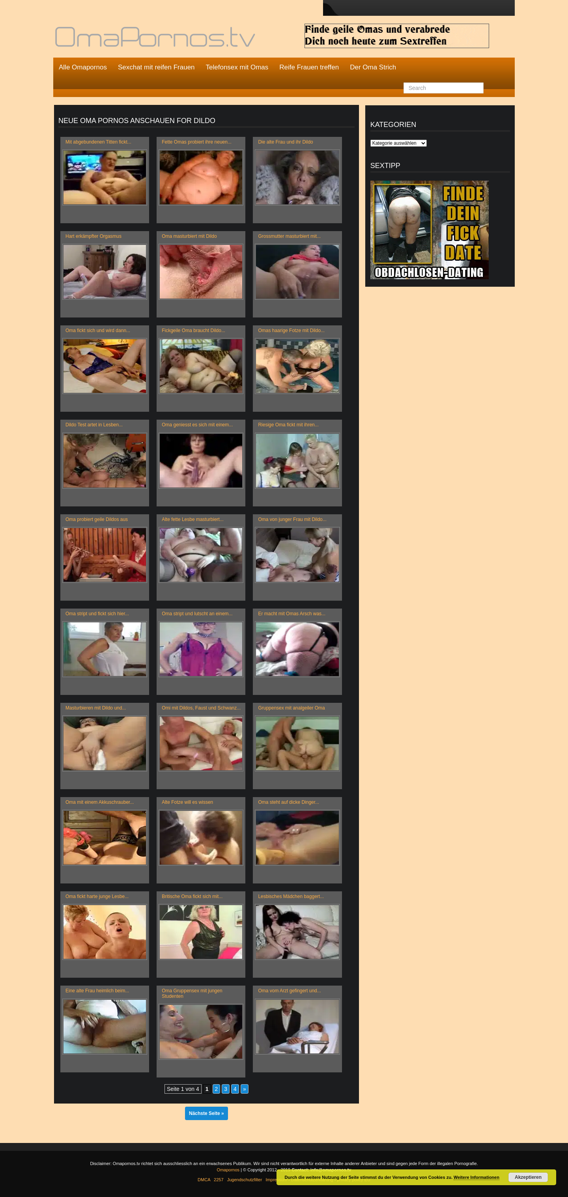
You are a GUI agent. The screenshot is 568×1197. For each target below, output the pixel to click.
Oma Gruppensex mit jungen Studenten (192, 993)
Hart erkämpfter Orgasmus (93, 236)
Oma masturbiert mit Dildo (189, 236)
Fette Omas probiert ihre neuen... (197, 142)
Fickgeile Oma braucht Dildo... (193, 330)
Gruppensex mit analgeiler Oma (291, 708)
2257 (218, 1179)
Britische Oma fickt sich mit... (192, 896)
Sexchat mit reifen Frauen (156, 67)
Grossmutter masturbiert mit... (289, 236)
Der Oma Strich (373, 67)
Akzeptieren (528, 1177)
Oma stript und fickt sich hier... (97, 613)
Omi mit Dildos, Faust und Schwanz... (201, 708)
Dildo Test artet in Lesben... (94, 425)
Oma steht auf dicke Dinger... (288, 802)
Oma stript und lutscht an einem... (197, 613)
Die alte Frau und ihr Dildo (285, 142)
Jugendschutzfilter (244, 1179)
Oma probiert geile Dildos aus (96, 519)
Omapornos (228, 1169)
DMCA (204, 1179)
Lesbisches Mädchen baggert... (291, 896)
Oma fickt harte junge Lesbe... (97, 896)
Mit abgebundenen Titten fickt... (98, 142)
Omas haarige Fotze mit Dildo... (291, 330)
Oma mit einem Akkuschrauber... (99, 802)
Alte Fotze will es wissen (187, 802)
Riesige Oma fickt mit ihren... (288, 425)
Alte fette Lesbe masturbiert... (193, 519)
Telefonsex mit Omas (237, 67)
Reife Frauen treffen (309, 67)
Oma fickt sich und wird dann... (97, 330)
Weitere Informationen (476, 1177)
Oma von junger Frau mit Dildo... (292, 519)
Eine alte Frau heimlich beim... (97, 990)
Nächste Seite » (206, 1113)
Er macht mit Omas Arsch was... (291, 613)
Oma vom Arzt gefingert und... (289, 990)
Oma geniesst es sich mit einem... (197, 425)
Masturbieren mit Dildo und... (95, 708)
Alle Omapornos (83, 67)
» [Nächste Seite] (244, 1089)
